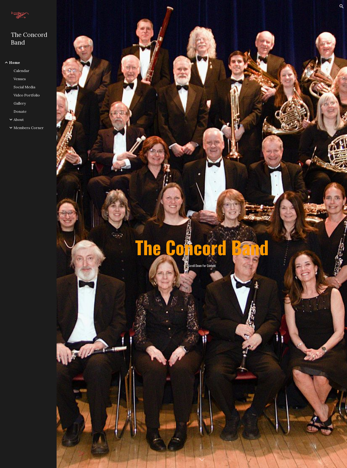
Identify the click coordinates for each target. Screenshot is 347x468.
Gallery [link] (20, 103)
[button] (341, 6)
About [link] (19, 119)
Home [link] (14, 62)
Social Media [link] (24, 87)
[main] (201, 234)
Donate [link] (20, 111)
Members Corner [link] (29, 127)
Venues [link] (20, 79)
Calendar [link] (21, 70)
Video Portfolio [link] (27, 95)
